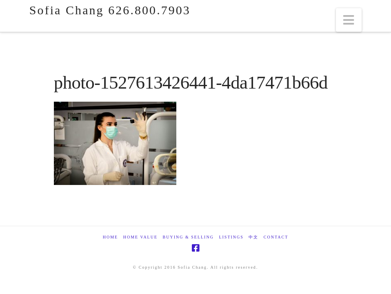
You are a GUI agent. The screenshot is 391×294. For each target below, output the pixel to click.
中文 (253, 237)
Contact (276, 237)
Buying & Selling (188, 237)
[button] (349, 20)
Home (110, 237)
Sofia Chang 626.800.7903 (110, 10)
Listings (231, 237)
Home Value (140, 237)
